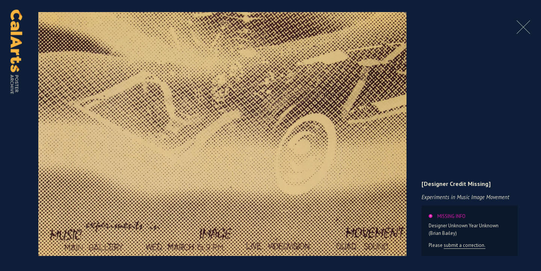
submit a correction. (464, 245)
